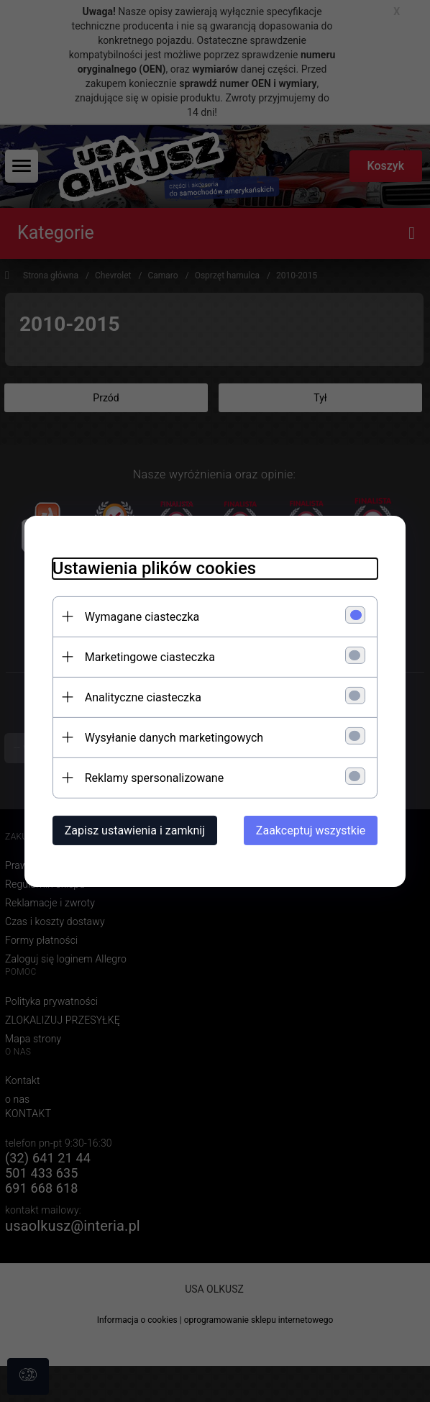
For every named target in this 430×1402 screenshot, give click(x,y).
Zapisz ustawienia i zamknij (132, 830)
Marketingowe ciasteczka (147, 656)
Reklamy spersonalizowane (151, 777)
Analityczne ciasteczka (140, 697)
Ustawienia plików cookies (151, 567)
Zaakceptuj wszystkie (313, 830)
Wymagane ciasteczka (139, 616)
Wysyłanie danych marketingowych (171, 737)
